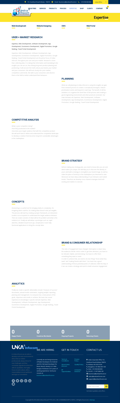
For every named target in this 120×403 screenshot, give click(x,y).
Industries (32, 8)
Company (99, 8)
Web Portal (91, 26)
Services (42, 8)
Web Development (19, 26)
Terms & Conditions (65, 360)
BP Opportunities (66, 370)
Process (63, 8)
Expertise (73, 8)
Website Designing (44, 26)
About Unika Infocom (66, 365)
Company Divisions (77, 370)
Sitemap (92, 400)
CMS (63, 26)
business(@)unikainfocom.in (45, 375)
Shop (82, 8)
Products (53, 8)
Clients (90, 8)
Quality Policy (78, 364)
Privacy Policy (76, 360)
